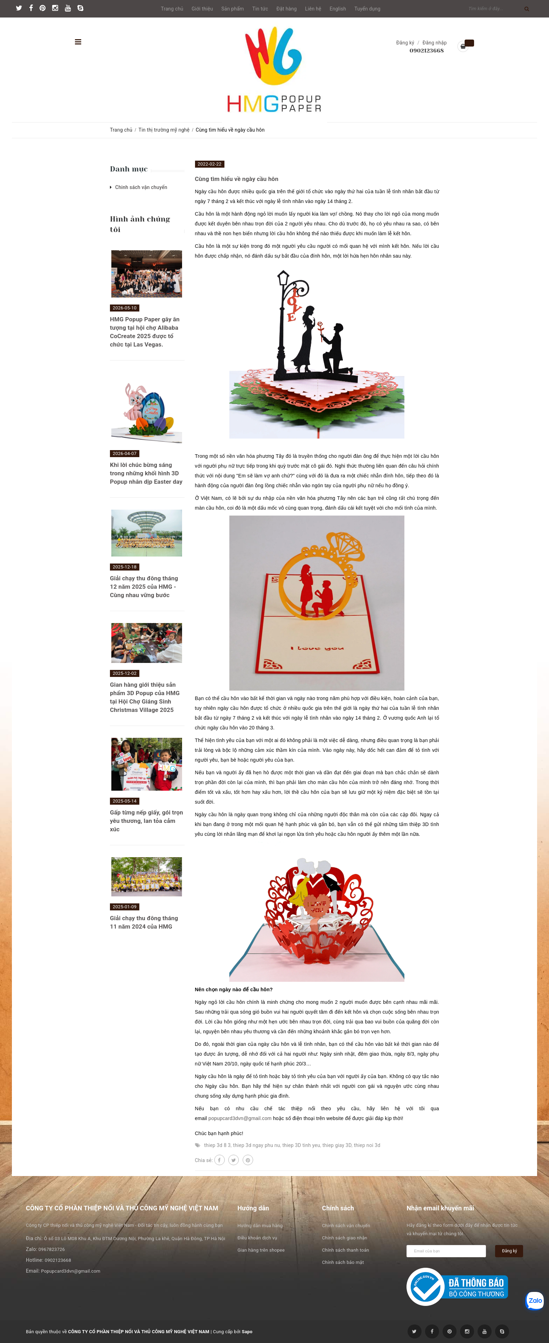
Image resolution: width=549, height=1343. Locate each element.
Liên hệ (313, 9)
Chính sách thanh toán (345, 1250)
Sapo (247, 1331)
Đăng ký (405, 43)
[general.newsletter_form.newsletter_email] (446, 1251)
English (338, 9)
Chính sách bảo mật (343, 1262)
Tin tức (260, 9)
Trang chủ (172, 9)
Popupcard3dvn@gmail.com (70, 1271)
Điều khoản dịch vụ (257, 1237)
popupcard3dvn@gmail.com (239, 1118)
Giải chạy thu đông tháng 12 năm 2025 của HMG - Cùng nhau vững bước (144, 587)
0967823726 (52, 1249)
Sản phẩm (232, 9)
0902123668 (427, 50)
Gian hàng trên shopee (261, 1250)
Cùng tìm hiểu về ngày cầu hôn (237, 178)
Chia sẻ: (204, 1160)
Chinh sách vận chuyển (141, 187)
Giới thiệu (202, 9)
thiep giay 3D (337, 1145)
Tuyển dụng (367, 9)
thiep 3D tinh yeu (301, 1145)
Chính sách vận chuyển (346, 1225)
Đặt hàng (287, 9)
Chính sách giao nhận (344, 1237)
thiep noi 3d (367, 1145)
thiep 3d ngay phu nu (256, 1145)
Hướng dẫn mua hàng (260, 1225)
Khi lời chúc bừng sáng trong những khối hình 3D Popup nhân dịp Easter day (146, 473)
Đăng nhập (435, 43)
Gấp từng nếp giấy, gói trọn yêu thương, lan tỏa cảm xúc (146, 821)
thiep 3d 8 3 (217, 1145)
